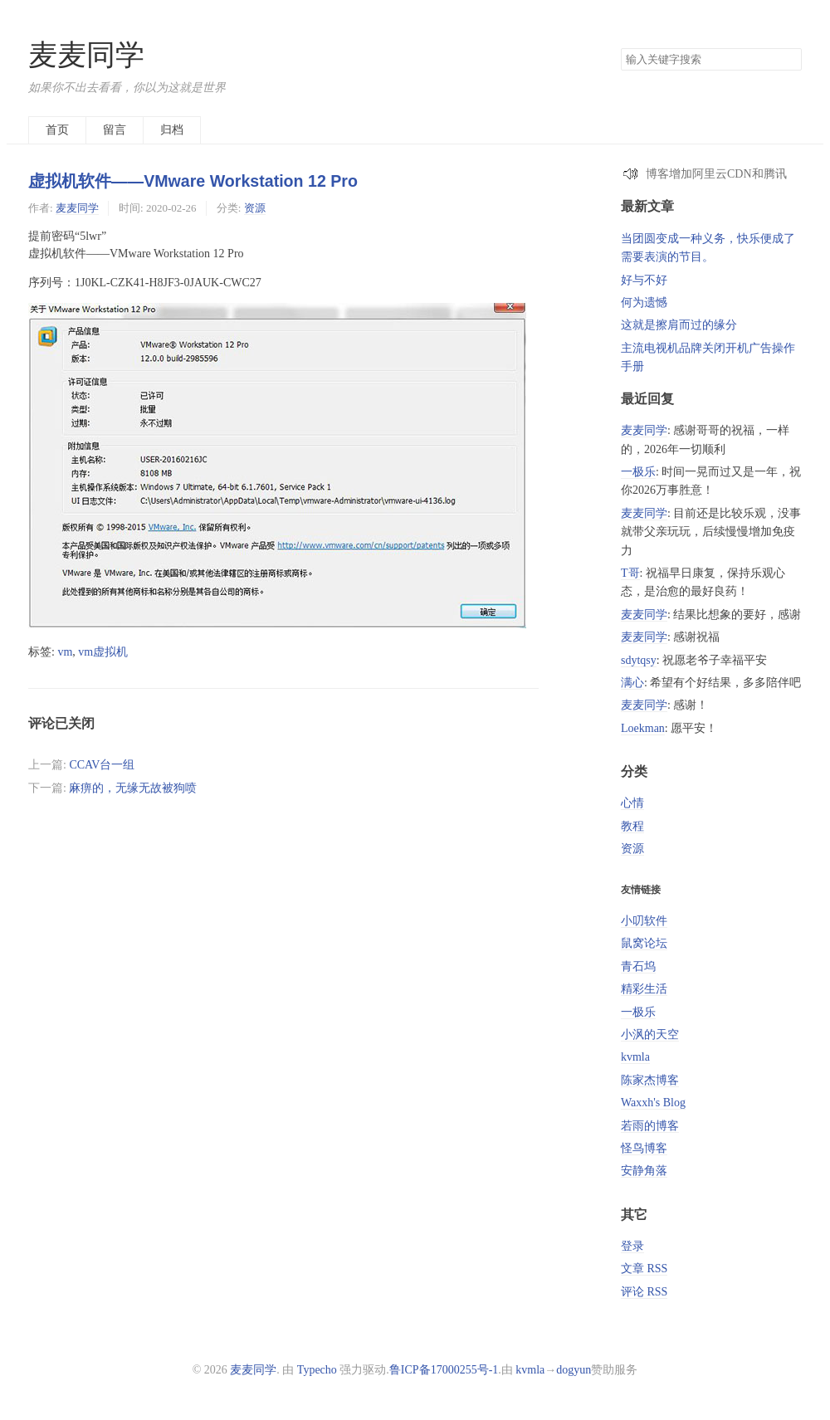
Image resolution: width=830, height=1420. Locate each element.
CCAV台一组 (101, 765)
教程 (632, 826)
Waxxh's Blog (653, 1102)
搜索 (788, 60)
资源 (255, 208)
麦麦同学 (86, 55)
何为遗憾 (644, 302)
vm (64, 652)
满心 (632, 682)
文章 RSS (644, 1268)
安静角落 (644, 1170)
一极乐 (638, 472)
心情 (632, 803)
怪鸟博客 (644, 1148)
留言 (114, 130)
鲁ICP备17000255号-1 (443, 1370)
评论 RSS (644, 1292)
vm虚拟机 (103, 652)
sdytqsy (639, 660)
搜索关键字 (620, 47)
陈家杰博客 (650, 1080)
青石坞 (638, 966)
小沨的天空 (650, 1034)
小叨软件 (644, 921)
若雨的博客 (650, 1126)
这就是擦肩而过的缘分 (679, 325)
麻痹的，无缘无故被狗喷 (133, 788)
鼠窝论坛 (644, 943)
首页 (57, 130)
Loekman (643, 728)
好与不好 (644, 280)
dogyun (573, 1370)
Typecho (317, 1370)
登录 (632, 1246)
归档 (171, 130)
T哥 (630, 573)
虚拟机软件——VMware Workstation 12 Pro (193, 181)
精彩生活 (644, 989)
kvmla (635, 1057)
